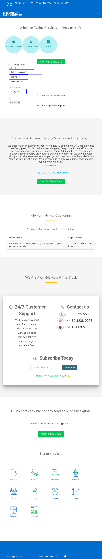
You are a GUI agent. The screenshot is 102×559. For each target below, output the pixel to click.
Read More (51, 166)
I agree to (52, 95)
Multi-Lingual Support (54, 172)
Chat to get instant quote (51, 105)
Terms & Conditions (56, 95)
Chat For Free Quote (51, 181)
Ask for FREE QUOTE (51, 61)
